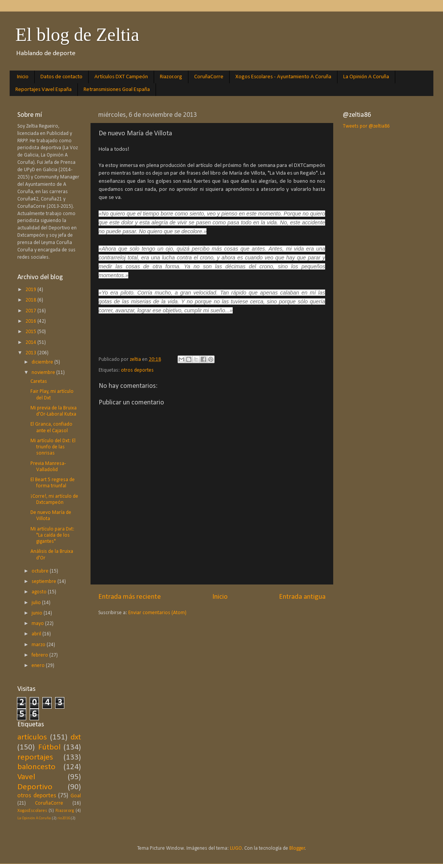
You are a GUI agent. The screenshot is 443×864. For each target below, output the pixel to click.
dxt (75, 737)
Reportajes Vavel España (43, 90)
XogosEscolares (32, 810)
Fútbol (49, 747)
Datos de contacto (61, 77)
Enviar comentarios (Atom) (157, 612)
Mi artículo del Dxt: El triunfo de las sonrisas (53, 447)
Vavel (26, 777)
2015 (31, 331)
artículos (32, 737)
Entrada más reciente (129, 597)
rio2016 (63, 818)
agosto (40, 592)
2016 (31, 321)
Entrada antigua (302, 597)
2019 (31, 289)
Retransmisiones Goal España (117, 90)
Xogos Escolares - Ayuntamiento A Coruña (283, 77)
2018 (31, 300)
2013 (31, 352)
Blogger (297, 848)
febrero (40, 655)
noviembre (44, 372)
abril (37, 634)
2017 (31, 310)
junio (38, 613)
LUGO (236, 848)
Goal (75, 795)
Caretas (38, 381)
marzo (39, 644)
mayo (38, 623)
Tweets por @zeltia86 (366, 126)
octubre (41, 571)
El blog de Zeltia (77, 34)
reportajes (35, 757)
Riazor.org (171, 77)
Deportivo (34, 787)
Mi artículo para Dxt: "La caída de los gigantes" (52, 535)
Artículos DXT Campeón (121, 77)
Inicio (23, 77)
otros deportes (137, 370)
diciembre (43, 362)
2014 (31, 342)
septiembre (44, 581)
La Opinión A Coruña (366, 77)
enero (39, 665)
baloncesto (36, 767)
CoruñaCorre (208, 77)
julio (37, 602)
